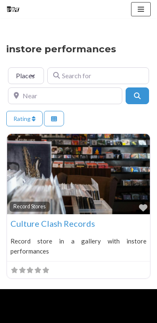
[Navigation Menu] (141, 9)
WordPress (76, 297)
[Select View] (54, 118)
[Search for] (98, 75)
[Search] (137, 95)
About (44, 314)
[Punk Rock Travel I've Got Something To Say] (13, 9)
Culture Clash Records (52, 223)
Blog (71, 314)
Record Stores (29, 206)
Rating (24, 118)
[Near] (65, 95)
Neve (13, 297)
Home (16, 314)
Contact (101, 314)
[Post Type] (26, 75)
